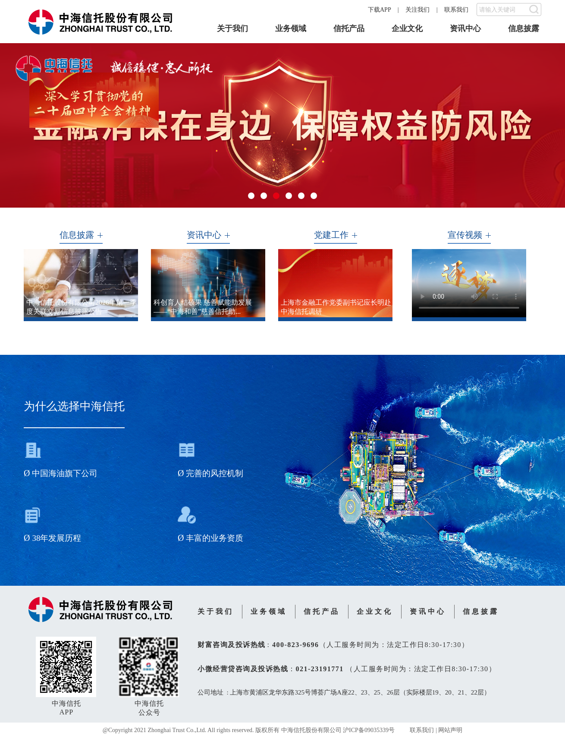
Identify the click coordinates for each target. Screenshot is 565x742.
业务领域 (290, 28)
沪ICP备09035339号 (369, 730)
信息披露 (523, 28)
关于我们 (232, 28)
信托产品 (348, 28)
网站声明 (450, 730)
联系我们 (456, 9)
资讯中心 (465, 28)
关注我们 (417, 9)
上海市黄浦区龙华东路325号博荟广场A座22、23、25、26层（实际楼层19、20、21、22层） (360, 692)
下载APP (379, 9)
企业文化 (407, 28)
